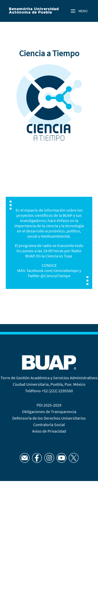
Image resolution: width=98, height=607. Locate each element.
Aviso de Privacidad (49, 431)
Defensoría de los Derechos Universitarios (49, 418)
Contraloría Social (49, 424)
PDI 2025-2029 (49, 405)
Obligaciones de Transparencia (49, 411)
